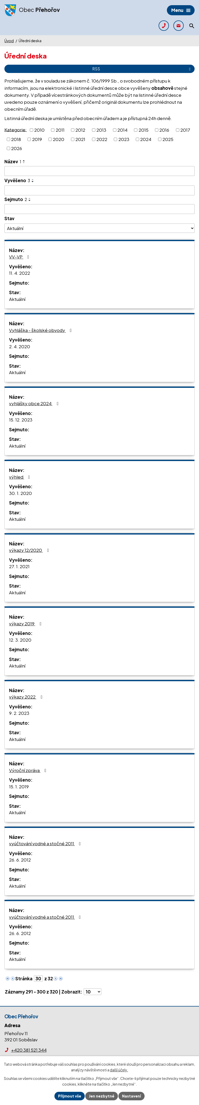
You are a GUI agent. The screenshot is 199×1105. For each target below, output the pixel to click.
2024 (145, 139)
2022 (101, 139)
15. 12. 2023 (20, 419)
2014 (122, 130)
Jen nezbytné (101, 1096)
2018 (16, 139)
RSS (142, 68)
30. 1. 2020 (20, 493)
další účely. (119, 1070)
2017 (185, 130)
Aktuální (17, 299)
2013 (101, 130)
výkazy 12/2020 (30, 550)
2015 (143, 130)
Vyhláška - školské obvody (41, 330)
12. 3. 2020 (20, 640)
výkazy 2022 (26, 697)
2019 (37, 139)
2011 (60, 130)
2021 (80, 139)
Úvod (9, 40)
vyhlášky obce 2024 (34, 403)
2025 (167, 139)
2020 (58, 139)
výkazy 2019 (26, 623)
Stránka (23, 978)
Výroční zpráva (28, 770)
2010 (39, 130)
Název (12, 161)
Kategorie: (15, 129)
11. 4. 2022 (19, 273)
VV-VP (20, 256)
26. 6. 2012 (20, 860)
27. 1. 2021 (19, 566)
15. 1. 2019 (19, 786)
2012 (80, 130)
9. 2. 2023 (19, 713)
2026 (16, 148)
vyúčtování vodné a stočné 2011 (46, 843)
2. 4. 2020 (19, 346)
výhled (20, 477)
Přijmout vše (69, 1096)
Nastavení (131, 1096)
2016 (164, 130)
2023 (123, 139)
